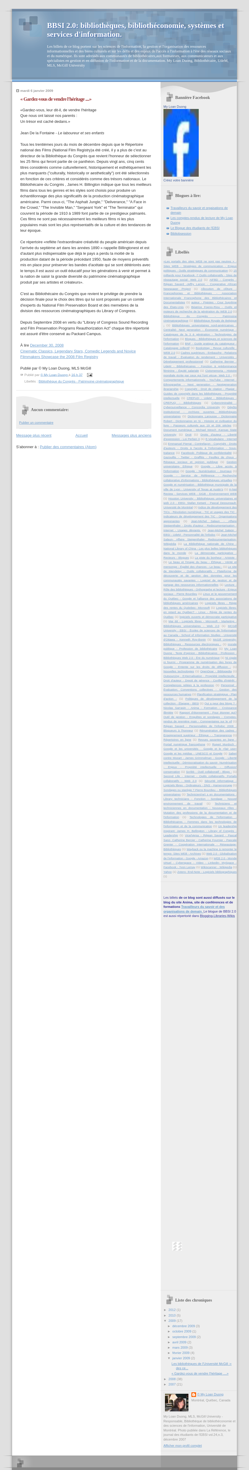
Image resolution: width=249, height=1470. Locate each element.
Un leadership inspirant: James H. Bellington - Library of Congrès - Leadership (200, 831)
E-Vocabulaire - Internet (221, 439)
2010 (172, 1315)
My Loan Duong (174, 106)
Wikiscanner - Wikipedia (216, 867)
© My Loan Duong (210, 1394)
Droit (188, 434)
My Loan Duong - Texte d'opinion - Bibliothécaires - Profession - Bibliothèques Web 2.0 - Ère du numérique (200, 653)
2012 (172, 1310)
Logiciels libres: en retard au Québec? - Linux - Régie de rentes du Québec (200, 612)
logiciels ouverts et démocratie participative (208, 616)
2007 (172, 1384)
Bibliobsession (181, 233)
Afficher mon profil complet (182, 1445)
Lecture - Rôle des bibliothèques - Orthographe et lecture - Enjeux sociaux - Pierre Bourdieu (200, 589)
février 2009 (181, 1353)
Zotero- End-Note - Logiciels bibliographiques (207, 871)
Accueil (81, 435)
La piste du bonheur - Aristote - (216, 557)
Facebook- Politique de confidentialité (206, 452)
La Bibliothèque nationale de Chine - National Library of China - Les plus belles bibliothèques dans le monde (200, 548)
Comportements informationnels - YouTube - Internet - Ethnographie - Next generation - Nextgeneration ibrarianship (200, 384)
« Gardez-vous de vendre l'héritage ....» (200, 1373)
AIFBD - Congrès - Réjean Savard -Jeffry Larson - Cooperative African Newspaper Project (200, 284)
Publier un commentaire (36, 422)
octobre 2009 (182, 1331)
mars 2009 (180, 1347)
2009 (172, 1320)
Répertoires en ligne (177, 739)
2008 (172, 1379)
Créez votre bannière (178, 180)
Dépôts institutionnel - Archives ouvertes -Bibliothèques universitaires (200, 411)
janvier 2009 (181, 1358)
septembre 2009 (184, 1337)
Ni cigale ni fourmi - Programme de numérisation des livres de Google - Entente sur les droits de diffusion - (200, 662)
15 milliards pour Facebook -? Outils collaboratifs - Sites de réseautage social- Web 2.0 (200, 275)
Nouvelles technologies (178, 671)
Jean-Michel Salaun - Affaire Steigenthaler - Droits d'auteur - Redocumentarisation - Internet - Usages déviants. (200, 525)
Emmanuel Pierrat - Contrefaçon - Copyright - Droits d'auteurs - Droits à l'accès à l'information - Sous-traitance (200, 448)
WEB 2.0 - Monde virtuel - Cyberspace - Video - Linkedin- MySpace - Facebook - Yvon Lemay (200, 863)
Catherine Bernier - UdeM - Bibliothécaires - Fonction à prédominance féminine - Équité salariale (200, 366)
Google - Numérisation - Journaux (209, 471)
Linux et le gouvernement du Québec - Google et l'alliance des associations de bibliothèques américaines (200, 598)
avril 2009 (179, 1342)
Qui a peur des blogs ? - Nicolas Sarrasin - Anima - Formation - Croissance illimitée (200, 708)
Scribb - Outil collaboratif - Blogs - (209, 771)
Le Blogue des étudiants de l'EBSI (195, 228)
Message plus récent (33, 435)
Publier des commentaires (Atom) (68, 447)
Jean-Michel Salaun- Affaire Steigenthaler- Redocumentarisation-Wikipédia (200, 539)
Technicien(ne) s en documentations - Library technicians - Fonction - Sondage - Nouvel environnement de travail (200, 799)
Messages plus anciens (131, 435)
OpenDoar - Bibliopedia (216, 671)
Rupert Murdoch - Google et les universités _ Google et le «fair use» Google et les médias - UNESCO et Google (200, 749)
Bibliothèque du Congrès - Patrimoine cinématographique (81, 381)
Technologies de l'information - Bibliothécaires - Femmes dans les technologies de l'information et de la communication (200, 821)
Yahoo (167, 871)
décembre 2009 (184, 1326)
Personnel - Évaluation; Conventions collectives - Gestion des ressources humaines (200, 689)
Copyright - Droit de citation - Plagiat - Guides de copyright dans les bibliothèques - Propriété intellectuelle (200, 393)
